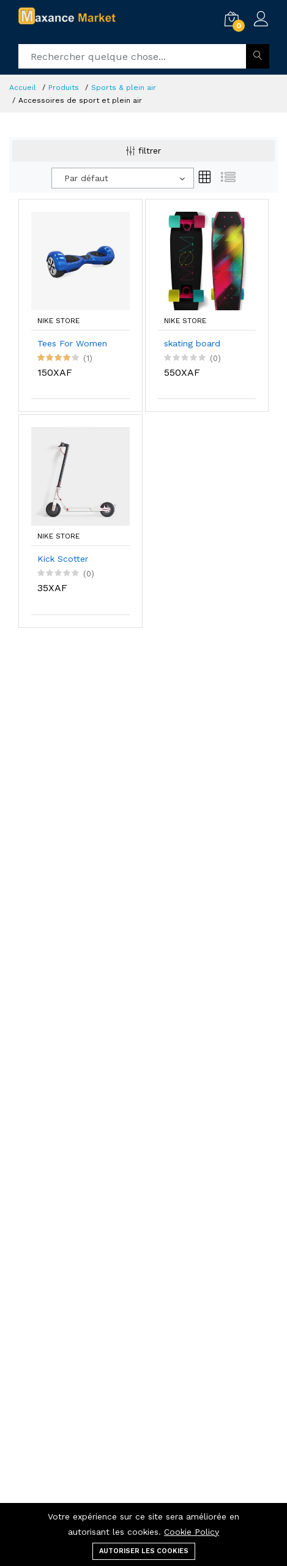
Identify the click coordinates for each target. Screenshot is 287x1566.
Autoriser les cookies (143, 1551)
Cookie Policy (191, 1532)
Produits (63, 87)
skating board (192, 343)
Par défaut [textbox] (86, 178)
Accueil (22, 87)
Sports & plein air (123, 87)
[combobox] (122, 178)
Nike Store (58, 320)
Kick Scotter (62, 559)
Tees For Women (72, 343)
